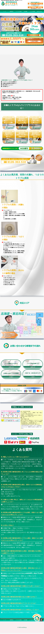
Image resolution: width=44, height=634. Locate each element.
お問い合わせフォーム (13, 496)
